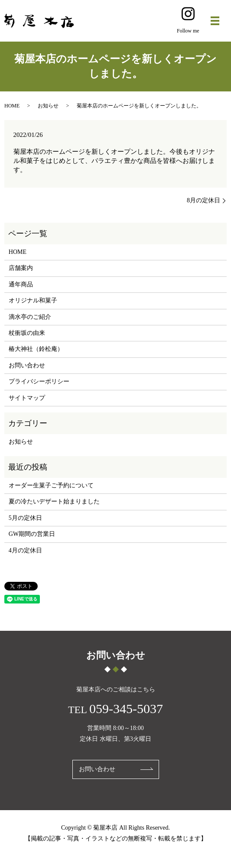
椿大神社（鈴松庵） (36, 349)
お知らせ (48, 106)
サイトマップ (27, 398)
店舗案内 (21, 268)
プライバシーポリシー (39, 381)
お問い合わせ (27, 365)
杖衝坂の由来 (27, 333)
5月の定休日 (25, 518)
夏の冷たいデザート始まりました (54, 501)
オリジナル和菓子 (33, 300)
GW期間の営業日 (32, 534)
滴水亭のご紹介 (30, 317)
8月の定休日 (203, 200)
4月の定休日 (25, 550)
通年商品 (21, 284)
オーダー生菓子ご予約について (51, 485)
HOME (12, 106)
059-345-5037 (126, 708)
